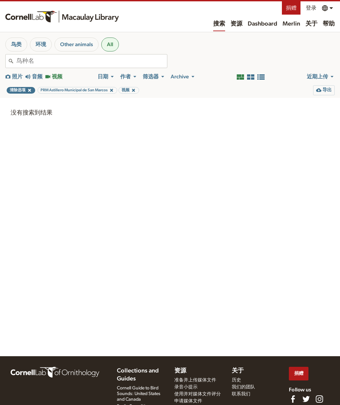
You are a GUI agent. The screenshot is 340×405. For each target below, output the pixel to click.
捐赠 (291, 8)
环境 (41, 44)
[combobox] (91, 61)
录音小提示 (186, 387)
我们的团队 (243, 387)
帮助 (329, 24)
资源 (236, 24)
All (110, 44)
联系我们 (241, 394)
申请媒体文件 (188, 401)
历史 (236, 380)
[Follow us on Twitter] (306, 399)
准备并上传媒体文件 (195, 380)
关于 (311, 24)
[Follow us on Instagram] (319, 399)
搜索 (219, 24)
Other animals (76, 44)
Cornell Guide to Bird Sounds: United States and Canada (138, 394)
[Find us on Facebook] (293, 399)
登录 (311, 8)
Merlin (291, 24)
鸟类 (16, 44)
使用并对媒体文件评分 (197, 394)
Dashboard (262, 24)
